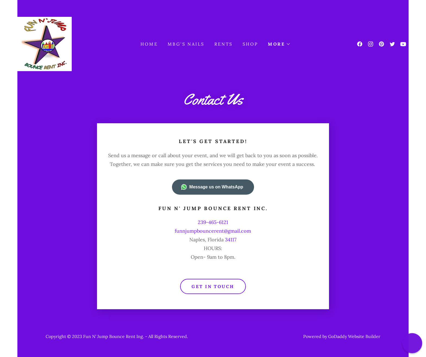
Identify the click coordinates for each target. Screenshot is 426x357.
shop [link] (250, 44)
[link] (44, 43)
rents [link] (223, 44)
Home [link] (149, 44)
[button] (278, 44)
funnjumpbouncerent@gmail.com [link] (213, 231)
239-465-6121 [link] (213, 222)
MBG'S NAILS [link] (186, 44)
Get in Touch (213, 286)
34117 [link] (230, 239)
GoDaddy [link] (337, 336)
